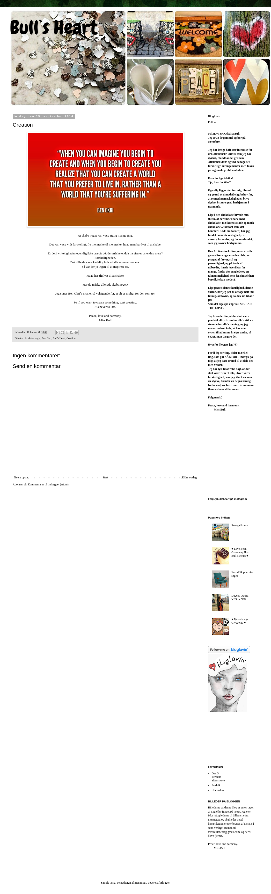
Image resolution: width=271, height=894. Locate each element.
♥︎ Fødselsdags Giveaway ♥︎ (239, 621)
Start (105, 477)
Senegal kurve (239, 525)
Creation (70, 338)
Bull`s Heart (53, 27)
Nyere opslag (21, 477)
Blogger (164, 882)
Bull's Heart (59, 338)
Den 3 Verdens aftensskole (218, 777)
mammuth (140, 882)
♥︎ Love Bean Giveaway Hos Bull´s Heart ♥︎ (240, 552)
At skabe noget (33, 338)
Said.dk (216, 785)
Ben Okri (46, 338)
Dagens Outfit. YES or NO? (240, 597)
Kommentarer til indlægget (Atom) (48, 484)
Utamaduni (218, 790)
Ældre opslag (189, 477)
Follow (212, 122)
